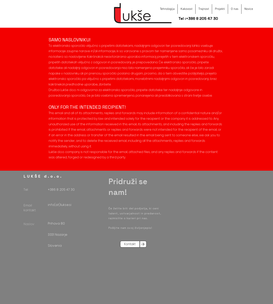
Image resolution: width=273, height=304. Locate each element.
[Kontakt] (130, 244)
